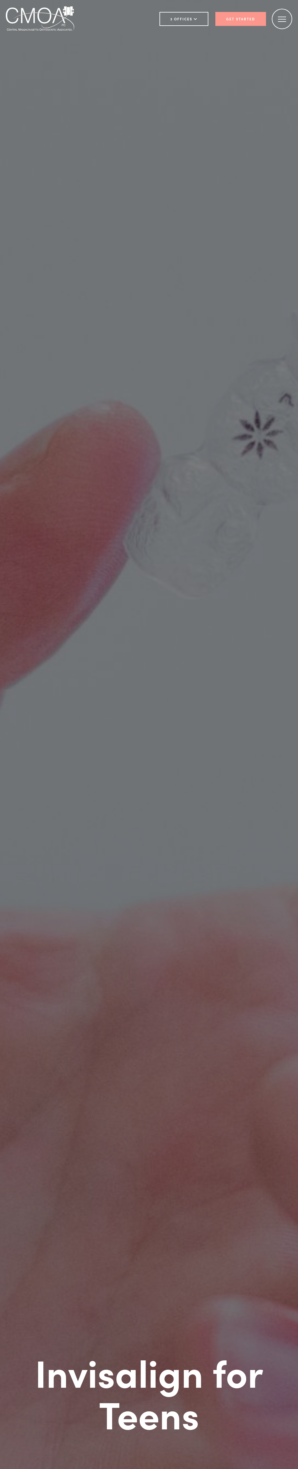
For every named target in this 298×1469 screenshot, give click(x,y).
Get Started (240, 19)
